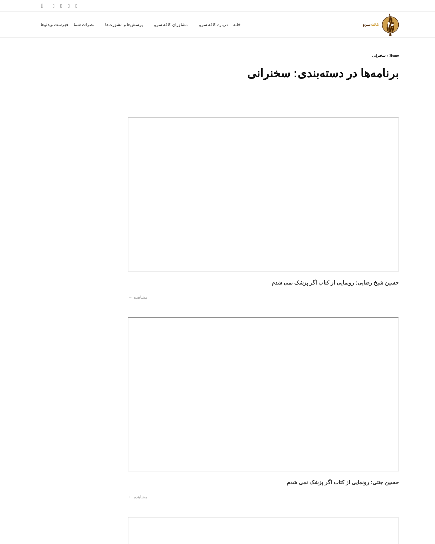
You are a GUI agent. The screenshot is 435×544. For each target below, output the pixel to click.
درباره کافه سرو (172, 535)
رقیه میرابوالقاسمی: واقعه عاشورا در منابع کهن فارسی (158, 355)
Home (394, 55)
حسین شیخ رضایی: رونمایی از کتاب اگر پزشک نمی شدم (368, 171)
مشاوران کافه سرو (141, 535)
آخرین (357, 505)
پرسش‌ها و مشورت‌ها (107, 535)
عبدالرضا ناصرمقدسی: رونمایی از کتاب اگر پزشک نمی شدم (158, 171)
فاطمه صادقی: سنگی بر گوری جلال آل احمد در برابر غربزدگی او (368, 452)
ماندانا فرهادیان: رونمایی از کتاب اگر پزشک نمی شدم (368, 267)
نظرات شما (78, 535)
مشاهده (351, 194)
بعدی (372, 505)
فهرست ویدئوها (54, 535)
